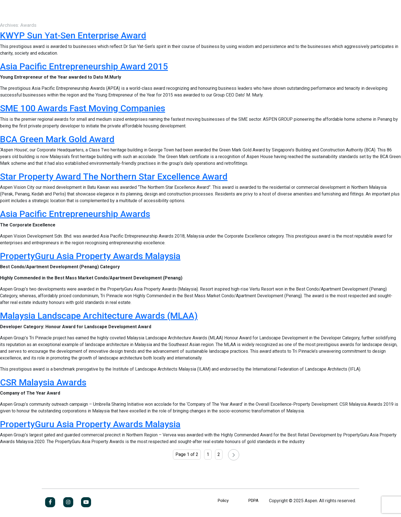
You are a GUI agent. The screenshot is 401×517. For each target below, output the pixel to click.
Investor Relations (148, 32)
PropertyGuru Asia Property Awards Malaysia (90, 256)
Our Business (97, 32)
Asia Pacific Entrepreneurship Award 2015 (84, 66)
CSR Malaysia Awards (43, 382)
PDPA (253, 500)
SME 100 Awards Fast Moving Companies (82, 108)
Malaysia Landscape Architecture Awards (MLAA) (99, 315)
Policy (223, 500)
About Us (54, 32)
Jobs (339, 32)
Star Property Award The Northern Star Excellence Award (114, 176)
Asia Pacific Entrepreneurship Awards (75, 214)
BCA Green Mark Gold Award (57, 139)
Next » (228, 456)
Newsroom (198, 32)
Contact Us (241, 32)
